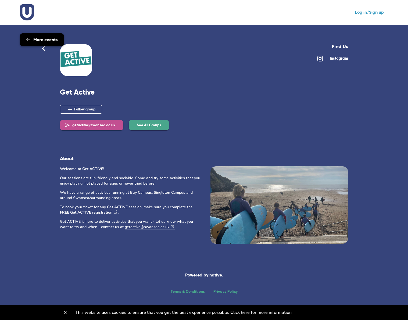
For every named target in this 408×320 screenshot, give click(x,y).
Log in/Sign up (369, 12)
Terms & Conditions (188, 291)
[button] (149, 125)
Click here (240, 312)
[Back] (43, 48)
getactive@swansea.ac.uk (147, 226)
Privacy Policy (225, 291)
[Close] (65, 312)
